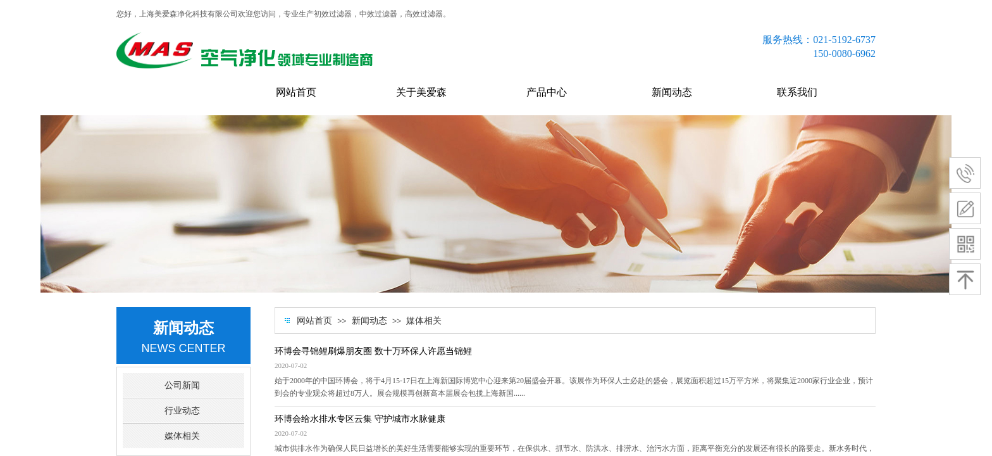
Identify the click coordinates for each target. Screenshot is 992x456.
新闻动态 (672, 92)
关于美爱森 (421, 92)
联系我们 (797, 92)
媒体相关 (424, 321)
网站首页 (296, 92)
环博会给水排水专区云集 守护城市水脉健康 (360, 419)
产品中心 (546, 92)
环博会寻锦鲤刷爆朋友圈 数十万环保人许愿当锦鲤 (373, 351)
